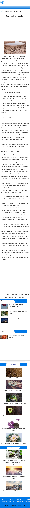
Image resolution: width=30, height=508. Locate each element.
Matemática (19, 502)
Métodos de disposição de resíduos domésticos (13, 487)
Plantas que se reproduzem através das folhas (13, 425)
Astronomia (25, 8)
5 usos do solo (14, 373)
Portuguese (26, 499)
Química (15, 8)
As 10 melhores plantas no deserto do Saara (13, 438)
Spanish (19, 499)
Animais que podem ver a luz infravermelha (13, 398)
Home (5, 8)
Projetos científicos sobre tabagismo (13, 385)
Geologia (11, 502)
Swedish (4, 502)
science (5, 11)
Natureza (19, 11)
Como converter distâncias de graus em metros (13, 472)
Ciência (12, 11)
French (4, 499)
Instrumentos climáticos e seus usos (14, 297)
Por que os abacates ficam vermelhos (13, 411)
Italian (12, 499)
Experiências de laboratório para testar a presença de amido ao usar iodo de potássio (13, 457)
